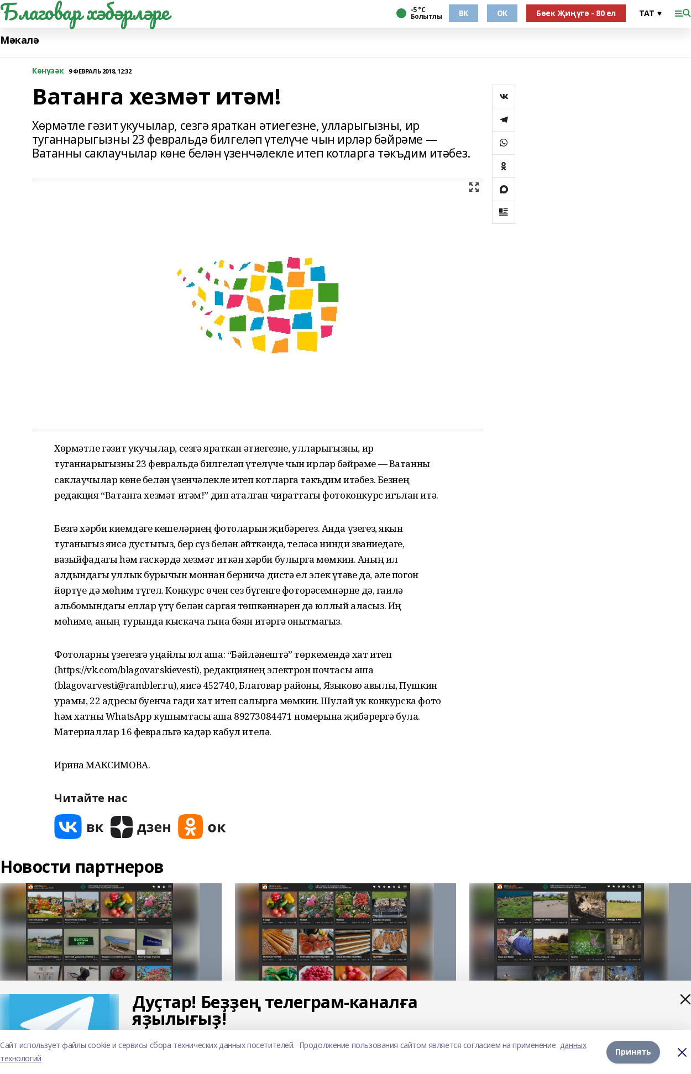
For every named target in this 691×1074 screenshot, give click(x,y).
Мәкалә (19, 40)
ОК (502, 13)
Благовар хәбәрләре (84, 11)
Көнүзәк (48, 71)
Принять (633, 1051)
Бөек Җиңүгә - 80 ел (576, 13)
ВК (463, 13)
